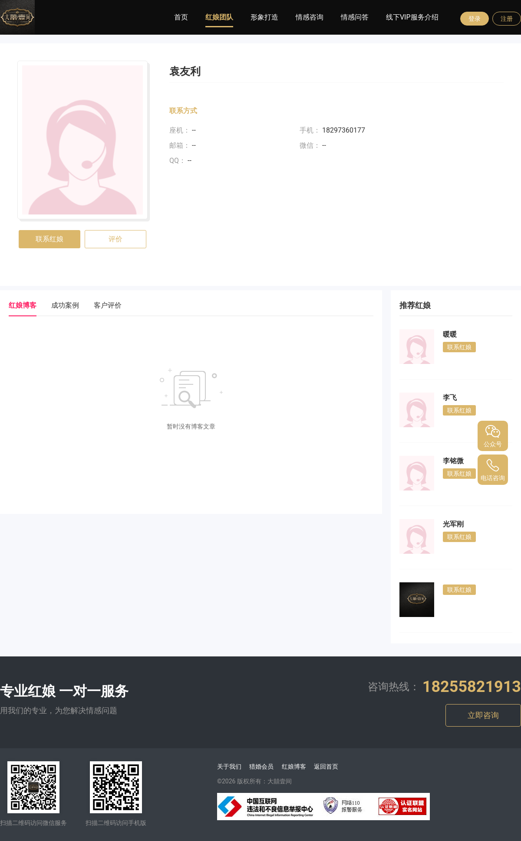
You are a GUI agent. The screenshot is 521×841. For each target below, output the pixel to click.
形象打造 (264, 17)
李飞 (450, 397)
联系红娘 (49, 239)
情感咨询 (309, 17)
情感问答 (355, 17)
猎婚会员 (261, 766)
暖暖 (450, 334)
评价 (115, 239)
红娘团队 (219, 17)
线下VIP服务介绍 (412, 17)
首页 (181, 17)
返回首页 (326, 766)
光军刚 (453, 524)
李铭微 (453, 461)
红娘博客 (294, 766)
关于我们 (229, 766)
